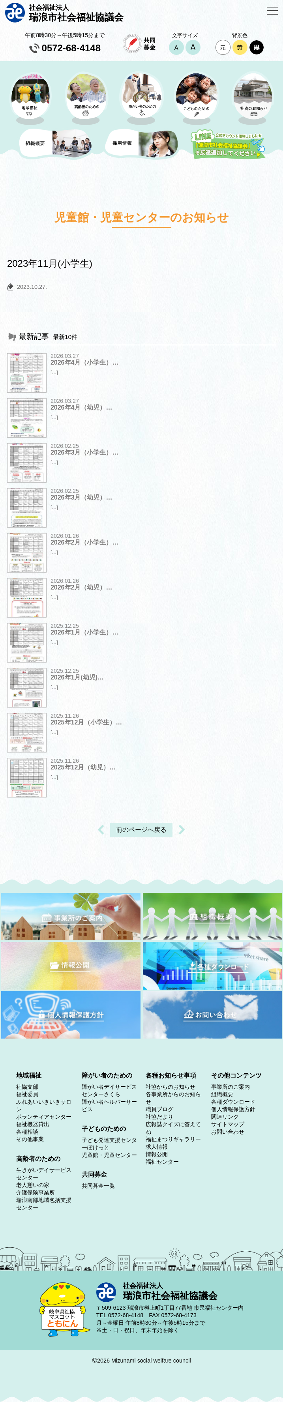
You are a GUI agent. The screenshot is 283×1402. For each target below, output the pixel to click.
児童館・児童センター (109, 1155)
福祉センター (162, 1162)
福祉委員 (27, 1094)
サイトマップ (227, 1124)
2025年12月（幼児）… (83, 767)
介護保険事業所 (35, 1192)
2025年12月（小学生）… (86, 722)
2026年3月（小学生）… (85, 452)
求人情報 (157, 1147)
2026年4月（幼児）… (81, 407)
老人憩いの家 (32, 1185)
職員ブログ (159, 1109)
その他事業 (30, 1139)
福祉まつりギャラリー (173, 1139)
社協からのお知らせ (170, 1087)
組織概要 (222, 1094)
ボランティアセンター (43, 1117)
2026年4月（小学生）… (85, 362)
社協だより (159, 1117)
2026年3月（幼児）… (81, 497)
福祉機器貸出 (32, 1124)
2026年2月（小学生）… (85, 542)
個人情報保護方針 (233, 1109)
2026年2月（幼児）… (81, 587)
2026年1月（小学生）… (85, 632)
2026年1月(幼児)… (77, 677)
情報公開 (157, 1154)
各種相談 (27, 1132)
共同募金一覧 (98, 1186)
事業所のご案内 (230, 1087)
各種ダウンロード (233, 1102)
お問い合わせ (227, 1132)
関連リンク (225, 1117)
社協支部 (27, 1087)
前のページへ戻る (141, 829)
